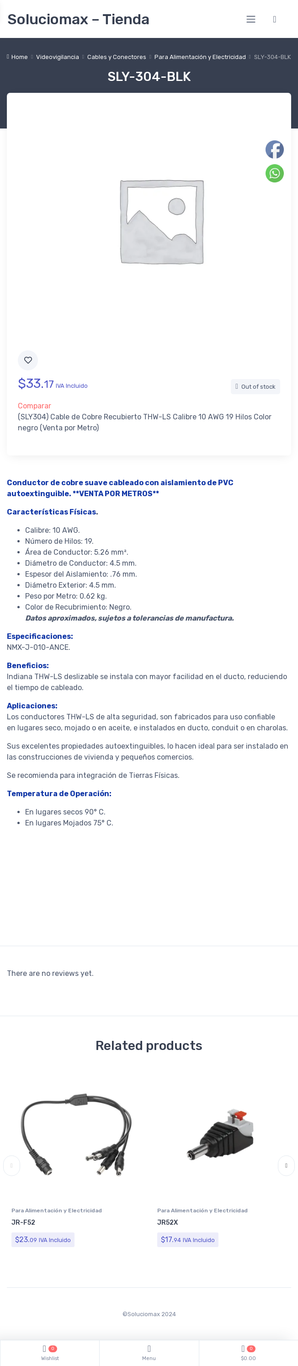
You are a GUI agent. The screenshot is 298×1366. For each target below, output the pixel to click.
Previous (11, 1166)
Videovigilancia (57, 57)
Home (19, 57)
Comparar (34, 406)
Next (286, 1166)
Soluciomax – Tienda (78, 19)
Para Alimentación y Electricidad (200, 57)
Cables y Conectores (116, 57)
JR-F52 (23, 1223)
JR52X (167, 1223)
